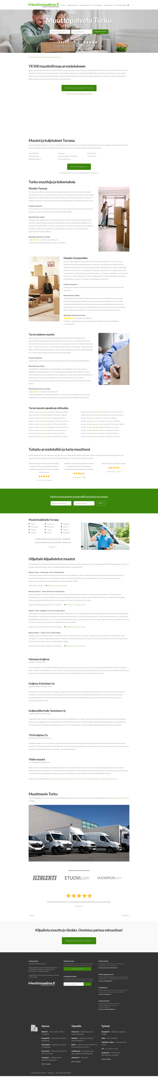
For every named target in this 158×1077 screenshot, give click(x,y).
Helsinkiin (43, 415)
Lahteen (42, 430)
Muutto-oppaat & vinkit (105, 975)
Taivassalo (44, 572)
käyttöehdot (32, 970)
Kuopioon (43, 424)
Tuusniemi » (125, 915)
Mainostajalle (33, 978)
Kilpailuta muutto (101, 31)
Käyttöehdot (32, 976)
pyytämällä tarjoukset (121, 798)
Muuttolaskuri (102, 988)
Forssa (85, 779)
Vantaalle (95, 427)
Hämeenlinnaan (97, 415)
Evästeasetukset (43, 972)
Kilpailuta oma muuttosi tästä (57, 585)
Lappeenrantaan (97, 424)
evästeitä (46, 970)
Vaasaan (42, 433)
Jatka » (101, 503)
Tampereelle (44, 412)
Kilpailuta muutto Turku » (79, 941)
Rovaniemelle (96, 412)
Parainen (108, 779)
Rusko (37, 633)
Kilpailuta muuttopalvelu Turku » (79, 88)
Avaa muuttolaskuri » (104, 995)
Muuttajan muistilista (70, 977)
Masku (115, 779)
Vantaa (49, 480)
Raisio (84, 477)
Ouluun (42, 418)
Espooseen (43, 436)
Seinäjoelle (95, 436)
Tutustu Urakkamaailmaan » (107, 1010)
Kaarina (69, 779)
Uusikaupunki (53, 779)
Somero (38, 591)
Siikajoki (43, 611)
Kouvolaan (95, 421)
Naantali (80, 779)
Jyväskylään (44, 421)
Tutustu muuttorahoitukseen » (108, 968)
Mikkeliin (95, 430)
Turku (44, 480)
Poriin (94, 418)
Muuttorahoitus (103, 962)
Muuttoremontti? (103, 1002)
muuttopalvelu (66, 70)
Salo (64, 779)
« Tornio (31, 915)
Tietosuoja (40, 976)
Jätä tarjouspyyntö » (79, 166)
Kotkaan (95, 433)
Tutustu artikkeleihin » (105, 982)
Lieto (74, 779)
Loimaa (102, 779)
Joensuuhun (44, 427)
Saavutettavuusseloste (52, 976)
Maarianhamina (93, 779)
